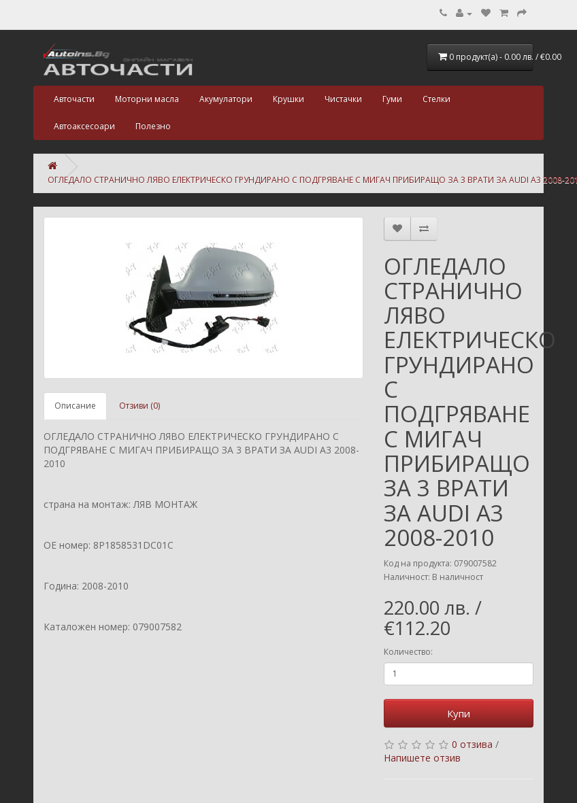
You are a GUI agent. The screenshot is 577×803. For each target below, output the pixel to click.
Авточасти (74, 99)
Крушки (288, 99)
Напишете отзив (422, 757)
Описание (75, 405)
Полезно (153, 126)
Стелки (436, 99)
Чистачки (343, 99)
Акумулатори (225, 99)
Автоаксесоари (84, 126)
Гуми (392, 99)
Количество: (408, 651)
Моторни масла (147, 99)
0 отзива (472, 744)
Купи (458, 713)
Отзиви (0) (139, 405)
